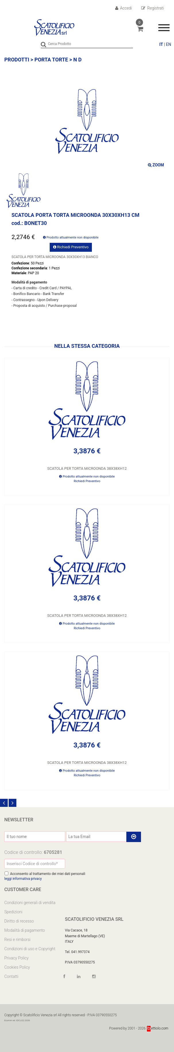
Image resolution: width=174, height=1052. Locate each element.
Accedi (123, 8)
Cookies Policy (17, 967)
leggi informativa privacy (23, 879)
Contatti (11, 976)
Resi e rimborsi (17, 939)
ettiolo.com (157, 1028)
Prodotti (16, 60)
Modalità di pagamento (24, 930)
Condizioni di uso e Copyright (29, 948)
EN (168, 44)
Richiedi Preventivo (71, 247)
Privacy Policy (16, 958)
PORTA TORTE (51, 60)
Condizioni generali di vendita (29, 902)
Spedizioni (13, 912)
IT (161, 44)
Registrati (152, 8)
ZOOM (156, 165)
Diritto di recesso (19, 921)
